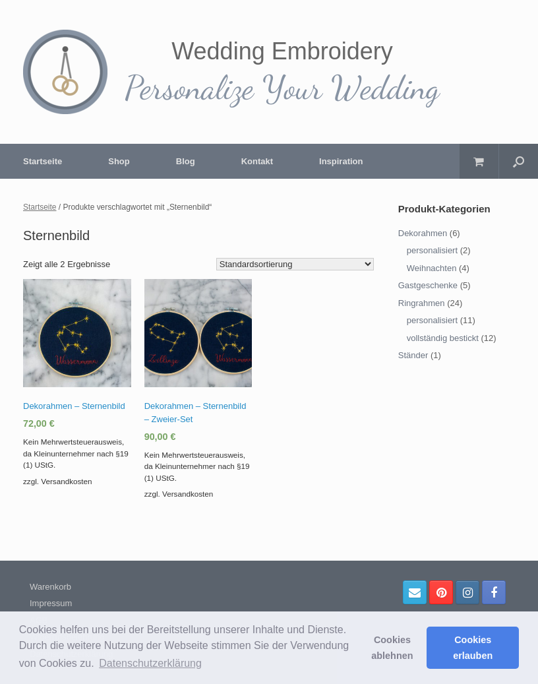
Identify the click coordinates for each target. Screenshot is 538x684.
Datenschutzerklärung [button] (150, 663)
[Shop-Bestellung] (295, 264)
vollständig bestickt (443, 338)
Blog (185, 161)
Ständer (413, 355)
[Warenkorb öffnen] (479, 161)
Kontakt (257, 161)
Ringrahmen (421, 303)
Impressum (51, 603)
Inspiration (341, 161)
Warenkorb (50, 587)
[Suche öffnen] (518, 161)
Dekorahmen (422, 233)
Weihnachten (432, 268)
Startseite (42, 161)
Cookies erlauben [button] (473, 648)
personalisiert (432, 250)
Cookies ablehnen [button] (392, 648)
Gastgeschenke (428, 285)
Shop (119, 161)
